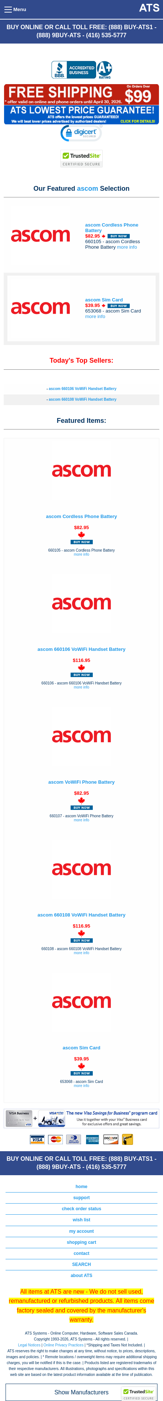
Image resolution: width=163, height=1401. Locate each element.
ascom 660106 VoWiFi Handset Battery (82, 389)
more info (127, 247)
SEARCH (81, 1264)
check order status (81, 1208)
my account (81, 1231)
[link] (81, 134)
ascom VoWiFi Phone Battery (81, 782)
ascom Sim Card (104, 300)
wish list (81, 1219)
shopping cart (81, 1242)
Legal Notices (29, 1345)
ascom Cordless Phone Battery (81, 516)
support (81, 1197)
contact (81, 1253)
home (81, 1186)
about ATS (81, 1275)
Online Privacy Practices (64, 1345)
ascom (87, 188)
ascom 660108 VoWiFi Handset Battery (82, 399)
